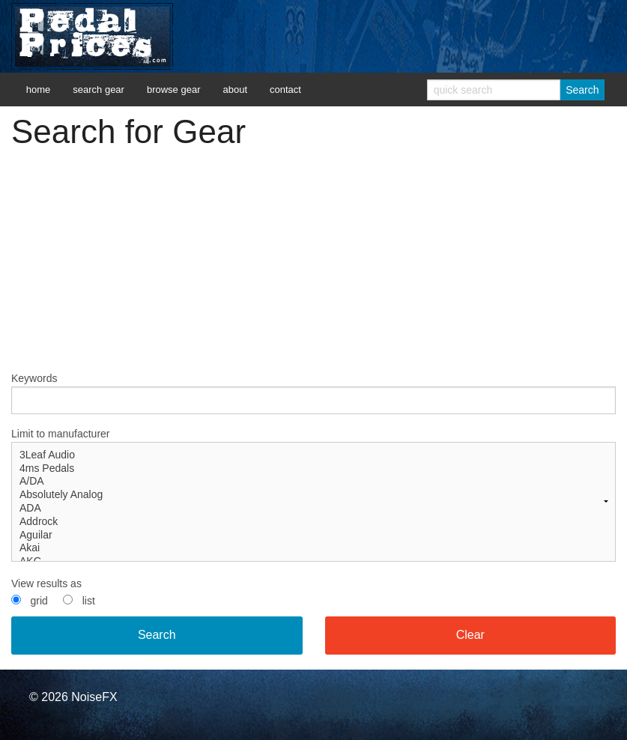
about (234, 89)
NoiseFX (94, 697)
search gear (98, 89)
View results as (46, 583)
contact (285, 89)
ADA (313, 508)
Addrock (313, 522)
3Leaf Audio (313, 455)
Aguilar (313, 535)
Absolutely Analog (313, 495)
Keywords (313, 393)
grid (38, 601)
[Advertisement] (313, 266)
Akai (313, 548)
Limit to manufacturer (313, 495)
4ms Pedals (313, 469)
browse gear (174, 89)
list (88, 601)
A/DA (313, 481)
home (38, 89)
